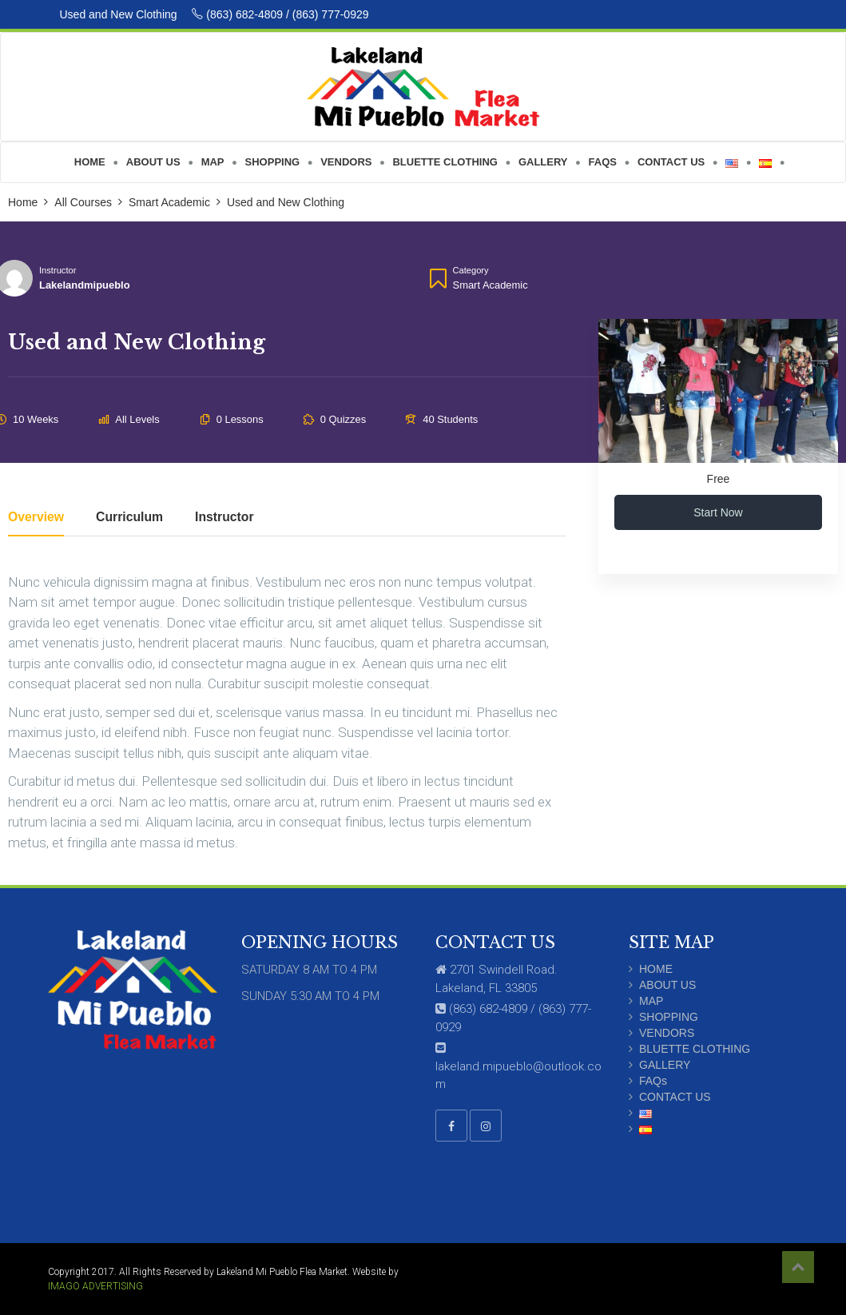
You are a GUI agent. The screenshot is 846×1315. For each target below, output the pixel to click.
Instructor (57, 270)
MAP (651, 1000)
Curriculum (129, 517)
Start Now (717, 512)
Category (471, 270)
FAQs (653, 1080)
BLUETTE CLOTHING (694, 1048)
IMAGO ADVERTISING (95, 1286)
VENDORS (666, 1032)
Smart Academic (490, 285)
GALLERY (664, 1064)
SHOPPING (668, 1016)
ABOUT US (667, 984)
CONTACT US (675, 1096)
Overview (36, 517)
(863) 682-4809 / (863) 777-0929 (280, 14)
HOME (656, 968)
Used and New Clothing (120, 14)
